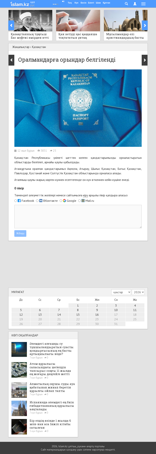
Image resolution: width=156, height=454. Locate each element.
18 (135, 314)
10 (116, 310)
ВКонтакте (50, 200)
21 (59, 319)
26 (21, 324)
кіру (85, 195)
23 (97, 319)
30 (97, 324)
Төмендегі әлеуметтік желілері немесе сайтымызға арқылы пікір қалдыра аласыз (71, 195)
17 (116, 314)
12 (21, 314)
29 (78, 324)
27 (40, 324)
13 (40, 314)
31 (116, 324)
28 (59, 324)
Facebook (27, 200)
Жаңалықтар (20, 47)
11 (135, 310)
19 (21, 319)
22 (78, 319)
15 (78, 314)
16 (97, 314)
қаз (32, 2)
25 (135, 319)
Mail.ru (89, 200)
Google (71, 200)
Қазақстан (39, 47)
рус (32, 5)
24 (116, 319)
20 (40, 319)
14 (59, 314)
